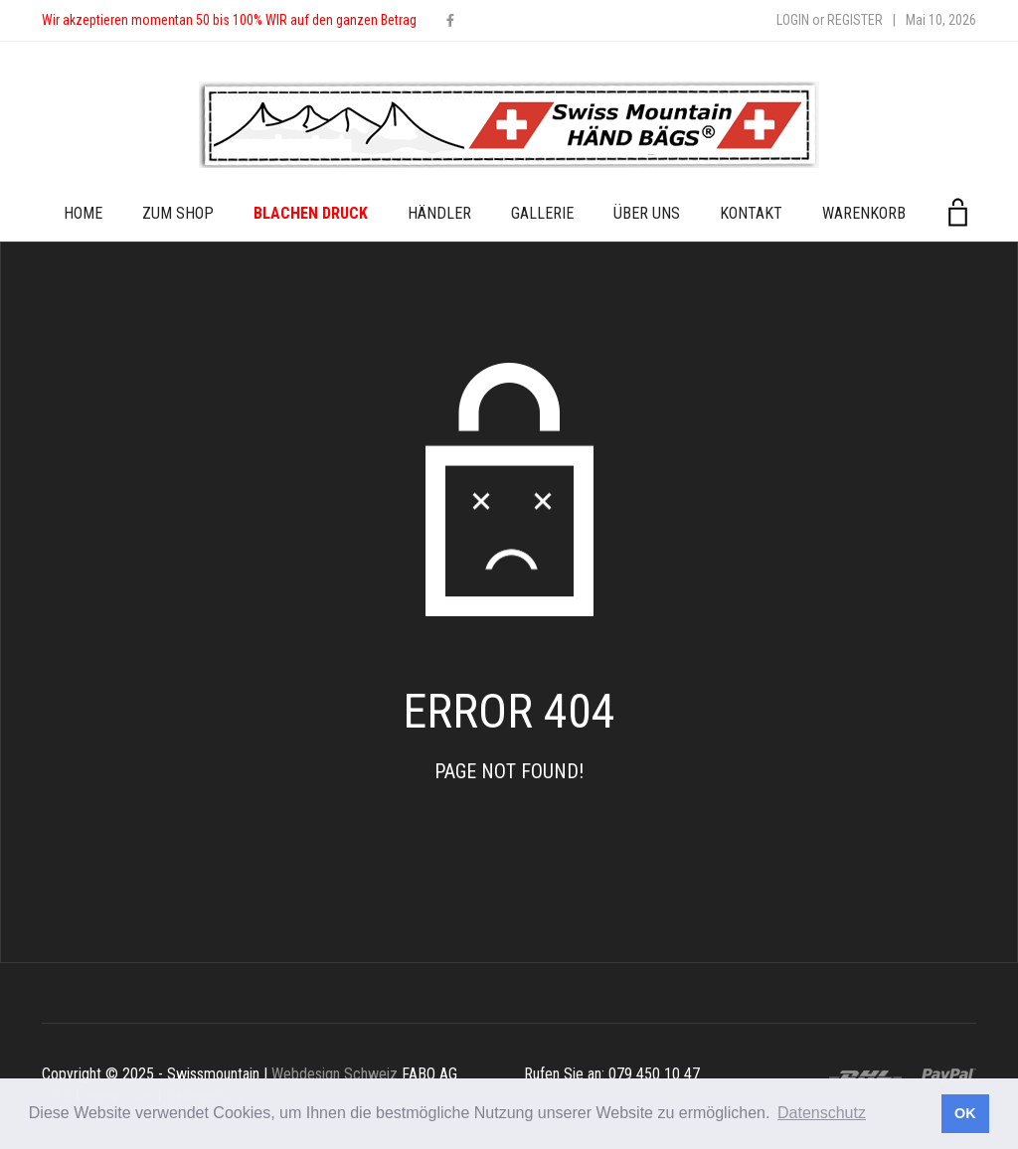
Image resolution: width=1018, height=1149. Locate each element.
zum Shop (178, 213)
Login (792, 20)
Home (83, 213)
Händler (439, 213)
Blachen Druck (311, 213)
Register (855, 20)
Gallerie (542, 213)
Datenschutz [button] (821, 1112)
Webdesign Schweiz (334, 1074)
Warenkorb (864, 213)
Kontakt (751, 213)
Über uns (646, 213)
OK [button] (965, 1113)
